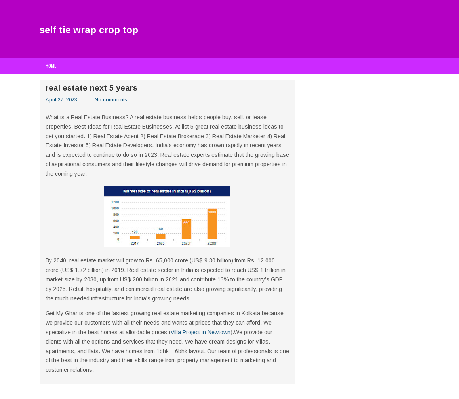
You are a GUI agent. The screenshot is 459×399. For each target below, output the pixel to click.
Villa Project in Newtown (200, 332)
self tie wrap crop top (89, 30)
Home (51, 65)
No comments (111, 100)
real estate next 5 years (91, 88)
